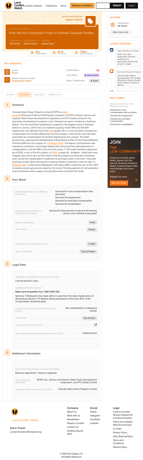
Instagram (95, 416)
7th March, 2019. (55, 144)
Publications (51, 6)
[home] (13, 5)
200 (51, 131)
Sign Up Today (119, 183)
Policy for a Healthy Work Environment (123, 423)
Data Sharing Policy (123, 437)
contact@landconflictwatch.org (25, 432)
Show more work (120, 32)
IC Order (117, 429)
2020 (54, 153)
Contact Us (73, 427)
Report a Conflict (75, 423)
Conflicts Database (33, 6)
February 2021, (19, 165)
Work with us (73, 416)
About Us (71, 412)
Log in (132, 6)
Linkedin (94, 423)
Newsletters (73, 420)
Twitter (93, 412)
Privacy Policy (120, 433)
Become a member (82, 6)
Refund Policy (120, 447)
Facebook (95, 420)
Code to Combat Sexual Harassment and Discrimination (123, 415)
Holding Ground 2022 (75, 432)
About (63, 6)
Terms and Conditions (118, 441)
